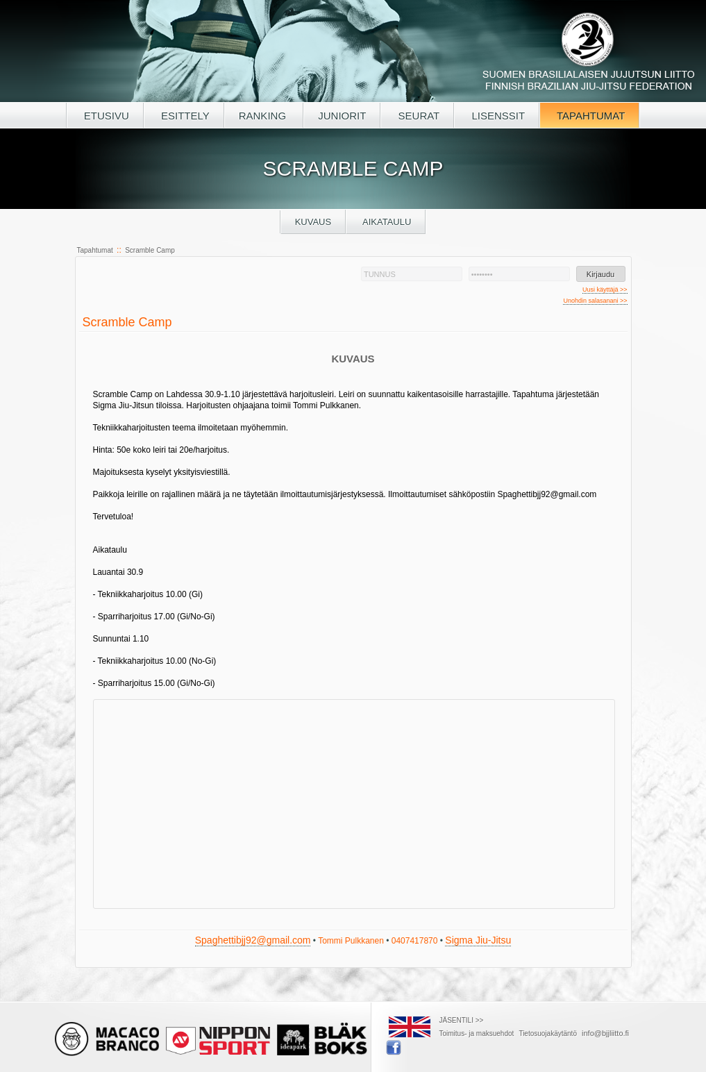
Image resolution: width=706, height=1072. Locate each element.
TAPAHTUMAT (589, 116)
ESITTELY (184, 116)
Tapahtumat (95, 250)
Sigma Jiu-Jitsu (478, 940)
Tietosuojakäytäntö (548, 1033)
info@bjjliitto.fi (605, 1033)
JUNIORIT (342, 116)
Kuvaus (313, 222)
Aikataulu (385, 222)
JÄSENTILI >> (461, 1020)
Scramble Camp (150, 250)
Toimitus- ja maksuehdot (476, 1033)
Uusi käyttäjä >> (605, 289)
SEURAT (417, 116)
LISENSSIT (497, 116)
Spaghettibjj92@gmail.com (253, 940)
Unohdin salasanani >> (595, 300)
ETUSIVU (105, 116)
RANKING (264, 116)
